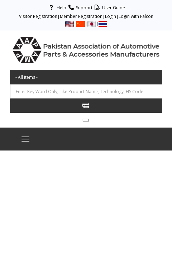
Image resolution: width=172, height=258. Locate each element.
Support (79, 8)
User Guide (108, 8)
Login (110, 16)
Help (56, 8)
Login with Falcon (136, 16)
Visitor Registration (38, 16)
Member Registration (81, 16)
